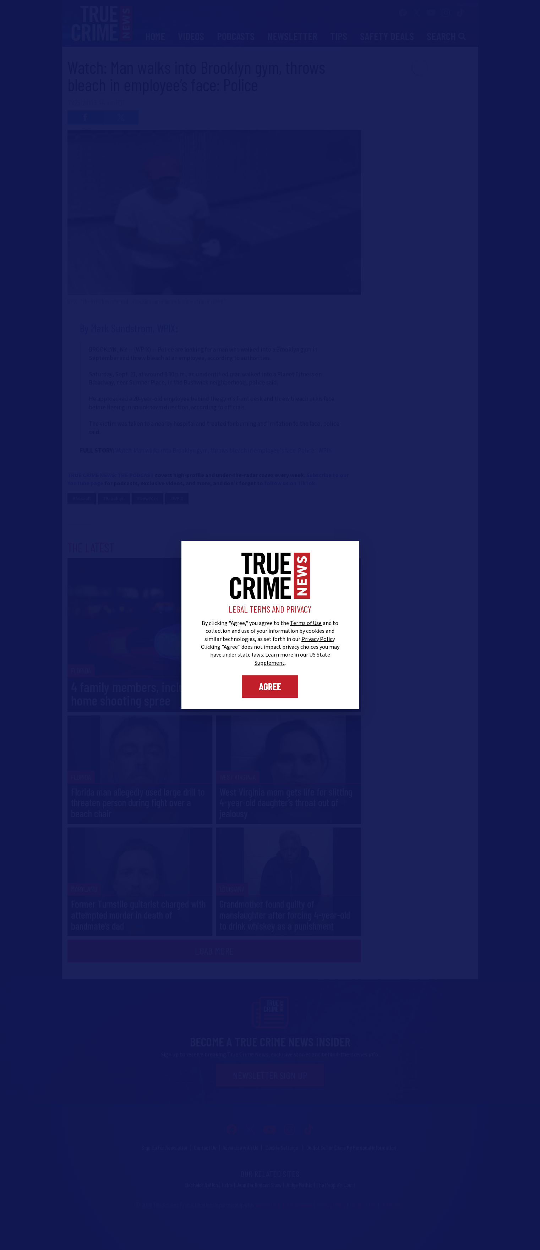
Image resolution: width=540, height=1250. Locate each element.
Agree (270, 686)
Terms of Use (306, 623)
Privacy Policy (317, 639)
